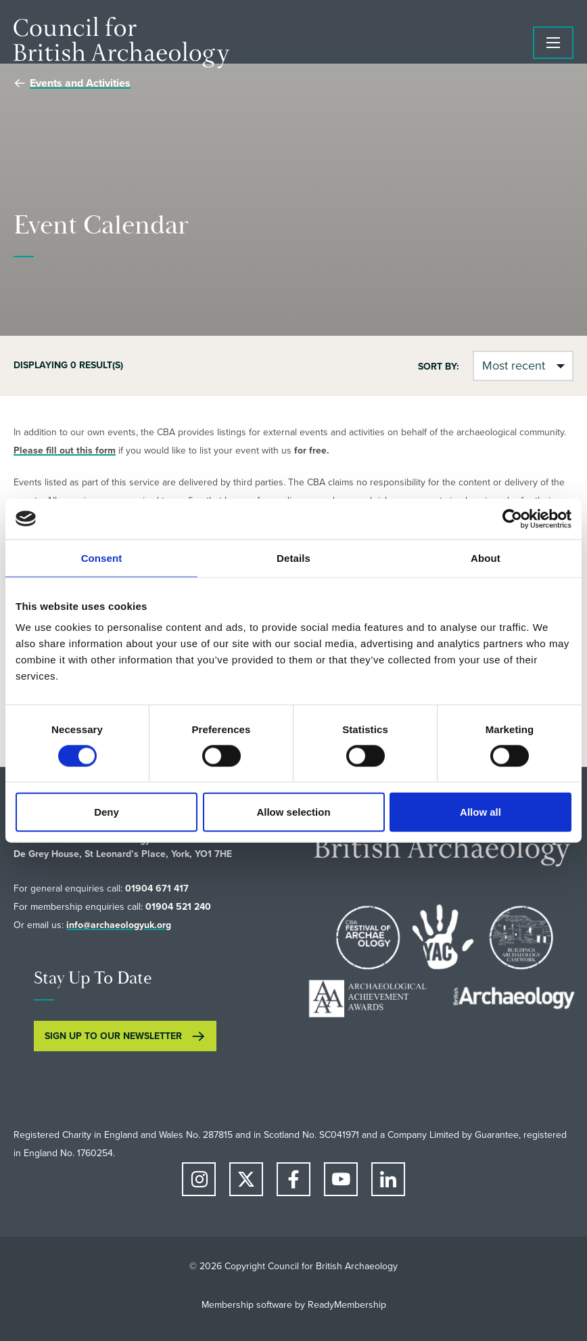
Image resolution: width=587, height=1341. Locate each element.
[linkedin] (388, 1179)
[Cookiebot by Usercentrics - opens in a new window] (512, 518)
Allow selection (293, 812)
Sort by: (438, 366)
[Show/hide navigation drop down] (553, 42)
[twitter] (246, 1179)
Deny (106, 812)
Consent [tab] (101, 557)
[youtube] (341, 1179)
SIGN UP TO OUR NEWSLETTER (113, 1035)
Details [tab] (293, 557)
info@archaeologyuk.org (118, 924)
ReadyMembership (347, 1305)
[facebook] (293, 1179)
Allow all (480, 812)
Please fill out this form (65, 450)
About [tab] (485, 557)
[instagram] (199, 1179)
